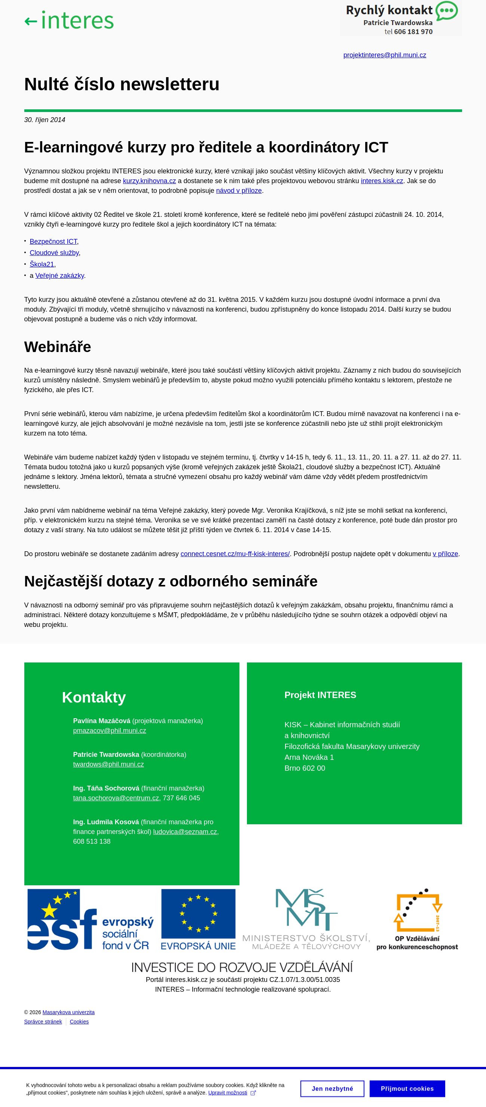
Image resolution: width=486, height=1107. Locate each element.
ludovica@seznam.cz (185, 831)
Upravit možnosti (232, 1095)
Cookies (79, 1022)
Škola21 (42, 264)
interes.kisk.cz (382, 181)
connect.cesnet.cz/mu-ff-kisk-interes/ (235, 554)
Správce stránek (43, 1022)
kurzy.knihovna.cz (149, 181)
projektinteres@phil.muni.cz (384, 55)
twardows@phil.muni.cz (108, 764)
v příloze (445, 554)
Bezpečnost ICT (53, 241)
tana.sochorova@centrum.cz (116, 798)
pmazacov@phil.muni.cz (109, 730)
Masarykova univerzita (69, 1012)
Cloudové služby (54, 253)
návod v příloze (239, 190)
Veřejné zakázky (60, 275)
